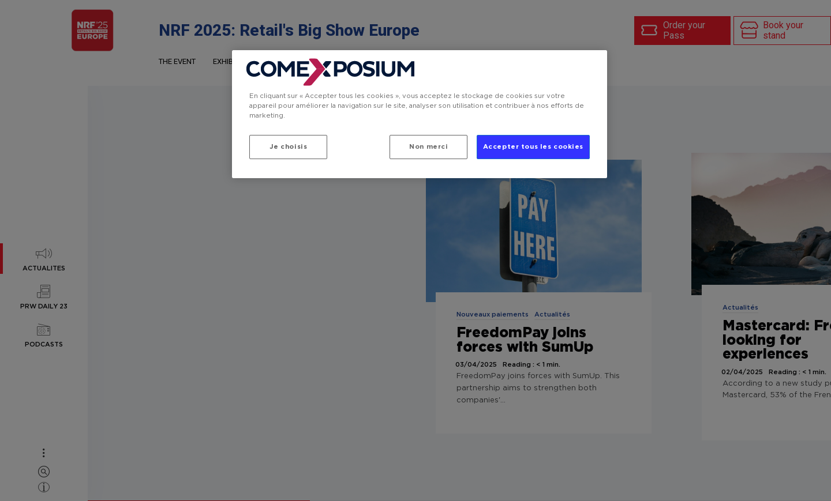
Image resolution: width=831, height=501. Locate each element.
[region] (419, 114)
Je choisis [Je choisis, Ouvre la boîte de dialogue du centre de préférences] (288, 147)
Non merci (428, 147)
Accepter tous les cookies (533, 147)
